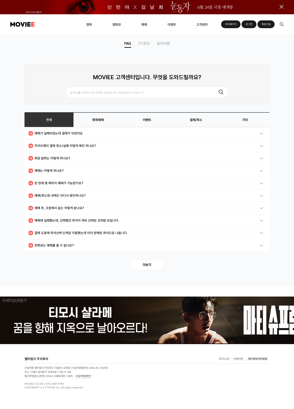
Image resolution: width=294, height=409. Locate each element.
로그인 (249, 24)
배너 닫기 (281, 6)
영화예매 (98, 120)
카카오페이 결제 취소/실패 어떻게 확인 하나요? (62, 146)
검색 (282, 24)
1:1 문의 (144, 44)
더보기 (147, 265)
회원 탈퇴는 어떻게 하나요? (49, 158)
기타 (245, 120)
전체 (49, 120)
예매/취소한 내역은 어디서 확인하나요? (57, 195)
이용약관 (238, 358)
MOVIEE (22, 24)
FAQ (127, 44)
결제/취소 (196, 120)
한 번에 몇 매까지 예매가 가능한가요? (56, 183)
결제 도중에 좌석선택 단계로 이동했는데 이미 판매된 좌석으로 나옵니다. (78, 233)
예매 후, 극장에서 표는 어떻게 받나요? (56, 208)
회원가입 (266, 24)
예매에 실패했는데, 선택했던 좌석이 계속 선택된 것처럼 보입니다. (74, 220)
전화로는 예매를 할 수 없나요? (51, 245)
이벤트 (147, 120)
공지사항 (163, 44)
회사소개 (224, 358)
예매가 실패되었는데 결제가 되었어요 (56, 133)
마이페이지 (230, 24)
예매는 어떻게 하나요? (46, 171)
